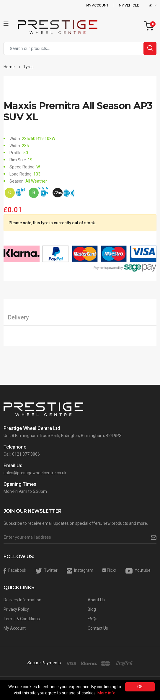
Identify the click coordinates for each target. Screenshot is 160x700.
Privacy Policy (16, 609)
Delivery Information (22, 599)
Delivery (18, 317)
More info (106, 693)
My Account (97, 5)
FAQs (92, 618)
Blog (92, 609)
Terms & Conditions (22, 618)
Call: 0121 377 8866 (22, 454)
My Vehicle (129, 5)
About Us (96, 599)
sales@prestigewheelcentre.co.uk (35, 472)
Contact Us (98, 628)
